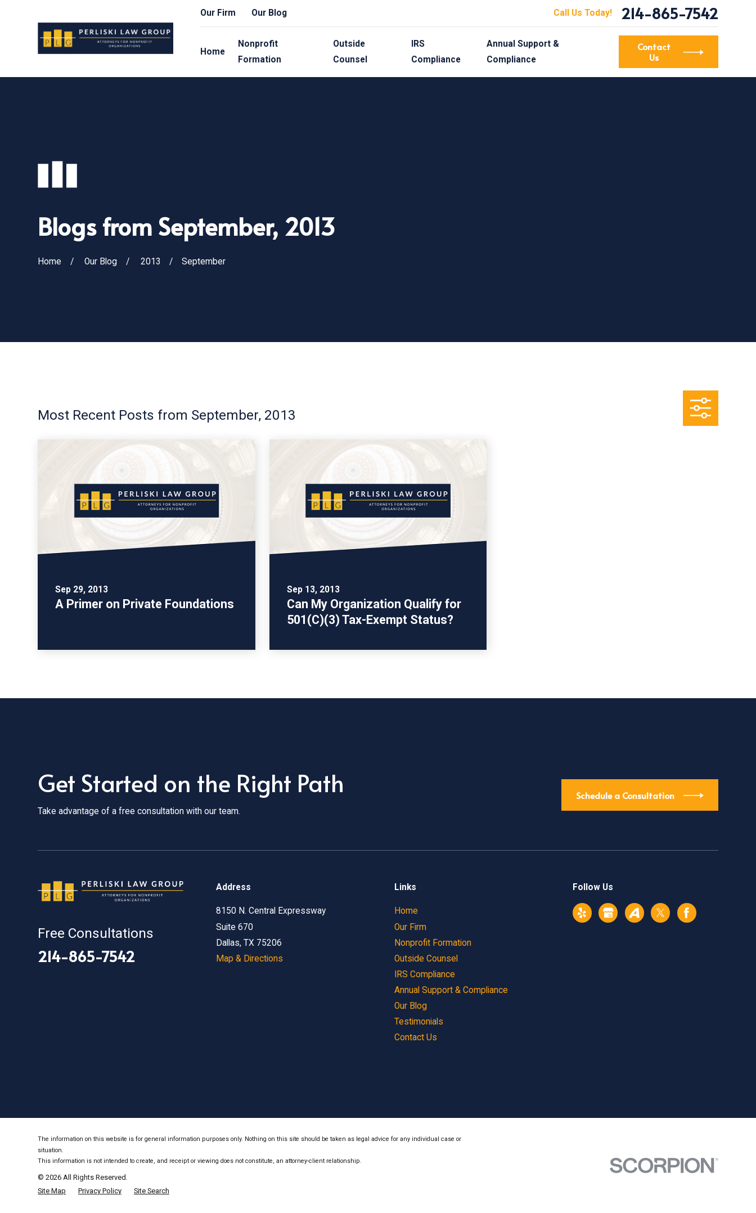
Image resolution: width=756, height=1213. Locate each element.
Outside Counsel (426, 959)
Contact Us (415, 1037)
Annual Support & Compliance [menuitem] (523, 52)
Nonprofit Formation (432, 943)
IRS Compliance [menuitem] (436, 52)
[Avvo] (634, 912)
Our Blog (269, 13)
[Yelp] (582, 912)
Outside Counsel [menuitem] (350, 52)
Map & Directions (249, 959)
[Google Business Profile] (608, 912)
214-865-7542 (669, 13)
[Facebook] (686, 912)
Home (406, 911)
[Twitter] (660, 912)
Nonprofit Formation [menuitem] (259, 52)
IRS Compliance (424, 974)
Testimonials (418, 1022)
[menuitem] (52, 1190)
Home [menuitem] (212, 52)
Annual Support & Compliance (451, 990)
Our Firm (218, 13)
